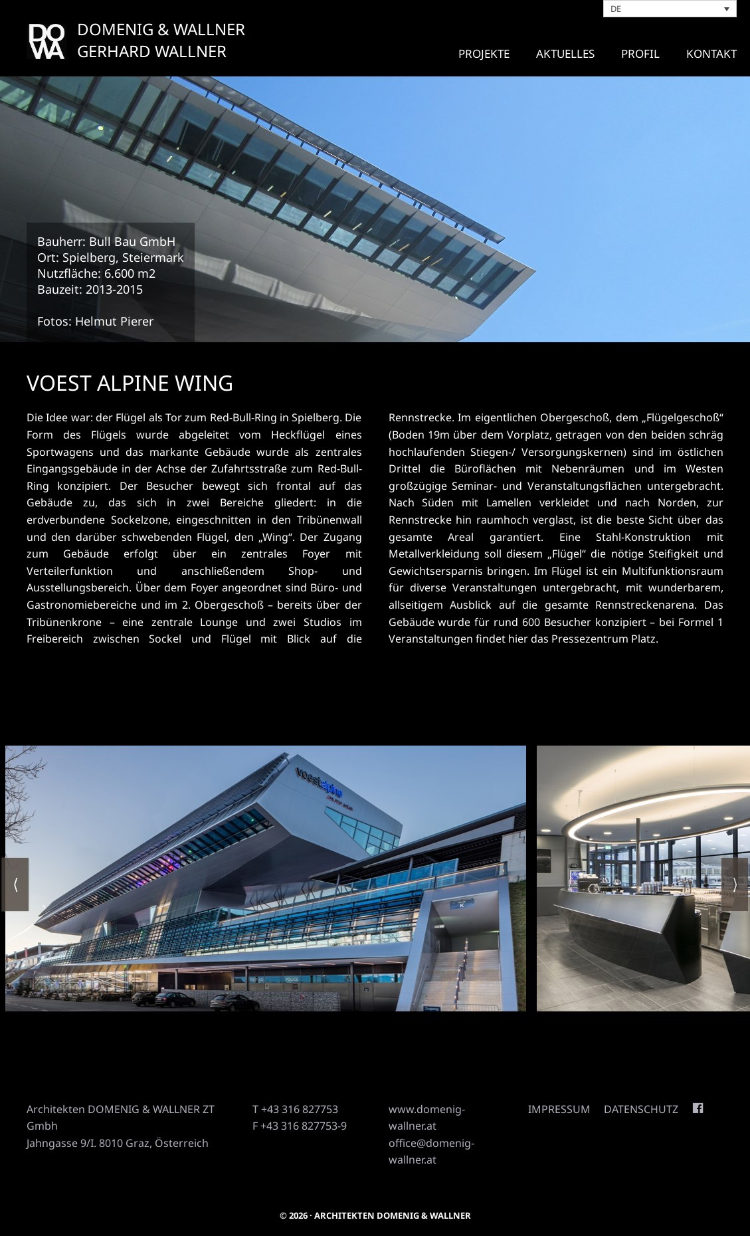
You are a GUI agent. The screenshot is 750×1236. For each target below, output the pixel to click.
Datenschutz (641, 1109)
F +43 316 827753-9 (299, 1125)
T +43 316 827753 (295, 1109)
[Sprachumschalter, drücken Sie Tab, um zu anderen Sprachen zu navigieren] (670, 8)
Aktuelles (565, 53)
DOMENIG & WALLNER (161, 29)
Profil (640, 53)
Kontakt (711, 53)
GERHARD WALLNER (152, 51)
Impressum (559, 1109)
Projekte (484, 53)
